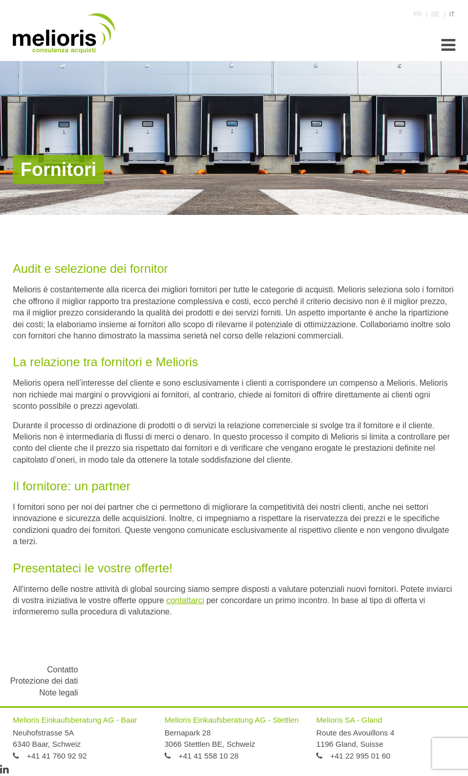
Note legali (58, 692)
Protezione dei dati (44, 680)
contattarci (185, 600)
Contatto (62, 669)
